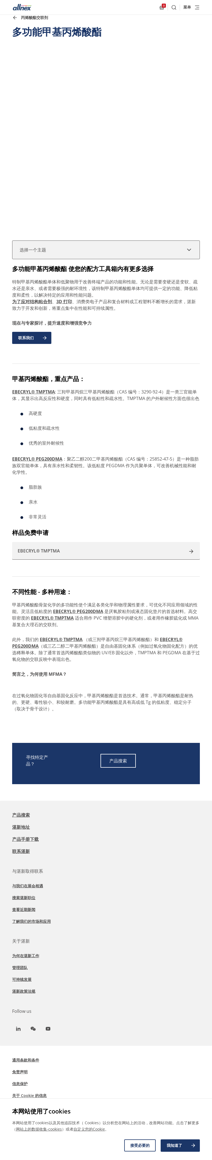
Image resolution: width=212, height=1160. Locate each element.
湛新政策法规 (23, 991)
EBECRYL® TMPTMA (33, 392)
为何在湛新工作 (25, 955)
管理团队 (20, 967)
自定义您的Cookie (89, 1129)
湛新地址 (21, 827)
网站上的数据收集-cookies (39, 1129)
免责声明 (20, 1071)
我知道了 (181, 1145)
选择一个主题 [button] (106, 250)
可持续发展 (21, 979)
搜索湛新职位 (23, 897)
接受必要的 (139, 1145)
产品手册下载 (25, 839)
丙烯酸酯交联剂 (34, 17)
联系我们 (32, 338)
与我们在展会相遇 (27, 885)
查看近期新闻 (23, 909)
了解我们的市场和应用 (31, 921)
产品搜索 (118, 761)
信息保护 (20, 1083)
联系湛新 (21, 851)
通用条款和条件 (25, 1060)
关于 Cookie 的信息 (29, 1095)
